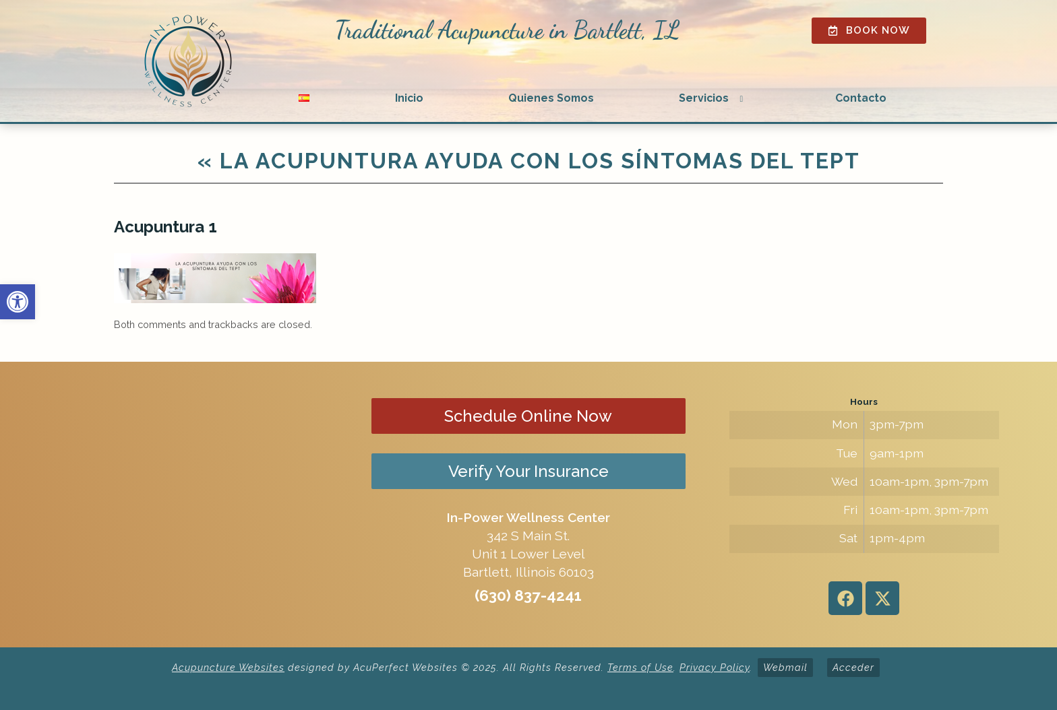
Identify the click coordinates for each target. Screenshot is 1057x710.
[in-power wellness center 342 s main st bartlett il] (193, 505)
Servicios (704, 98)
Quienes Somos (551, 98)
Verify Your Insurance (528, 471)
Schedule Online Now (528, 416)
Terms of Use (640, 667)
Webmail (785, 667)
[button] (17, 301)
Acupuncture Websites (228, 667)
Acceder (853, 667)
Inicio (409, 98)
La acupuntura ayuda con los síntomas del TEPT (529, 160)
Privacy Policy (715, 667)
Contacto (860, 98)
